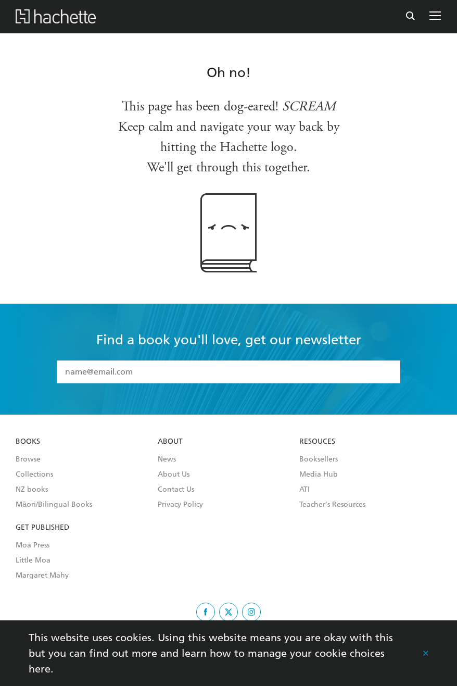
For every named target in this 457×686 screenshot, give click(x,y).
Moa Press (32, 545)
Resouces (317, 441)
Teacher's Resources (332, 504)
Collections (34, 474)
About (170, 441)
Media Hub (318, 474)
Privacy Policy (180, 504)
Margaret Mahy (42, 575)
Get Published (42, 527)
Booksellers (318, 459)
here (39, 669)
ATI (304, 489)
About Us (173, 474)
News (167, 459)
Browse (28, 459)
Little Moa (33, 560)
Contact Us (176, 489)
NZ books (32, 489)
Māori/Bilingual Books (54, 504)
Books (28, 441)
